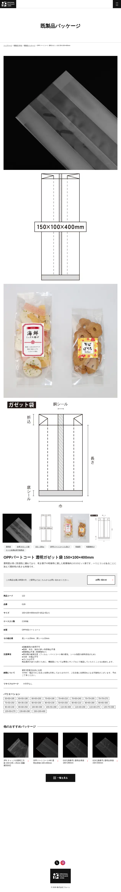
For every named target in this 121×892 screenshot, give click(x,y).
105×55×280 (51, 707)
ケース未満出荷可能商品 (15, 550)
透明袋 (8, 547)
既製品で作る (18, 45)
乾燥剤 (78, 547)
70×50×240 (76, 699)
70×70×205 (90, 699)
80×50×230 (49, 703)
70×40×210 (63, 699)
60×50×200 (36, 699)
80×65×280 (90, 703)
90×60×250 (23, 707)
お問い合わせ (101, 580)
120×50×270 (10, 711)
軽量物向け (90, 547)
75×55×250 (9, 703)
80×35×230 (23, 703)
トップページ (8, 45)
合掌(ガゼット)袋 (23, 547)
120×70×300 (109, 707)
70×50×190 (49, 699)
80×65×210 (76, 703)
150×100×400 (39, 711)
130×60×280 (24, 711)
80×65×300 (103, 703)
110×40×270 (94, 707)
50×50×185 (9, 699)
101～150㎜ (39, 547)
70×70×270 (103, 699)
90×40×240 (9, 707)
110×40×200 (80, 707)
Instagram (62, 862)
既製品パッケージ (29, 45)
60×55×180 (23, 699)
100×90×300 (37, 707)
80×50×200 (36, 703)
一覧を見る (62, 778)
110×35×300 (65, 707)
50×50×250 (63, 703)
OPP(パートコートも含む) (60, 547)
